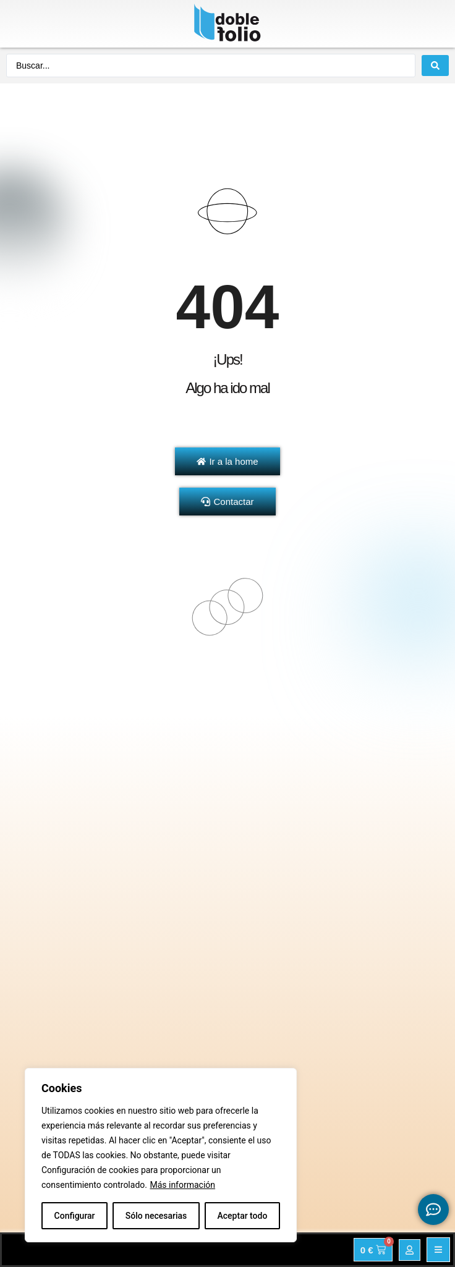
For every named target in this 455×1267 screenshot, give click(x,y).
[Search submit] (435, 65)
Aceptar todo (243, 1216)
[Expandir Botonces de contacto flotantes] (433, 1209)
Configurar (74, 1216)
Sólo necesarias (156, 1216)
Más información (182, 1185)
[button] (438, 1249)
